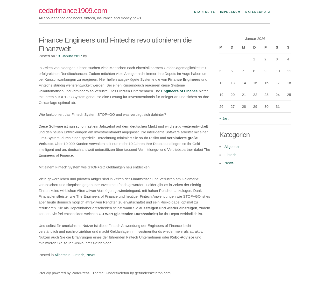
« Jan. (224, 118)
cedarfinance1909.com (73, 10)
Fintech (78, 255)
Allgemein (62, 255)
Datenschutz (257, 11)
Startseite (204, 11)
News (91, 255)
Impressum (230, 11)
